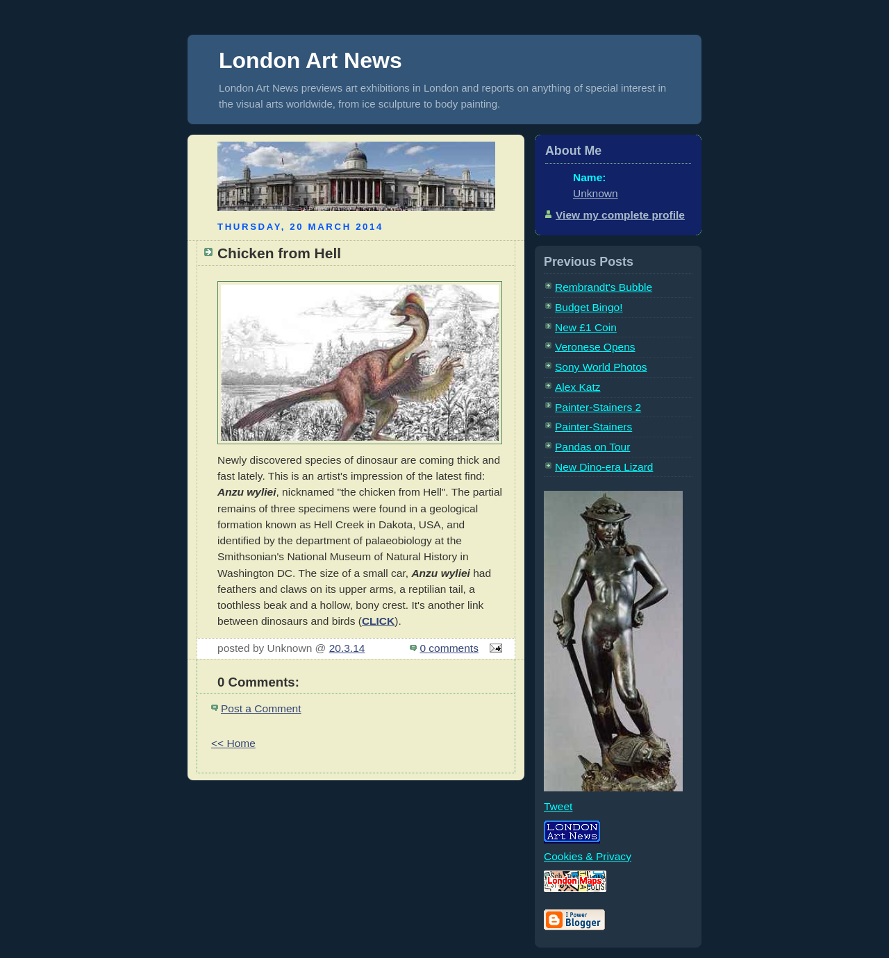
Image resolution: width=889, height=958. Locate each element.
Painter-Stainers (593, 426)
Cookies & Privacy (587, 856)
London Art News (310, 60)
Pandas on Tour (592, 447)
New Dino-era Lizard (604, 467)
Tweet (558, 806)
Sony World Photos (601, 367)
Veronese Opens (595, 347)
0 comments (449, 648)
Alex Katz (578, 387)
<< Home (233, 743)
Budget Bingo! (588, 307)
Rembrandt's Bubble (603, 287)
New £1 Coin (586, 327)
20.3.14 (347, 648)
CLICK (378, 621)
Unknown (595, 193)
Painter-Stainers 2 (598, 407)
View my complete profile (620, 215)
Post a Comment (261, 708)
